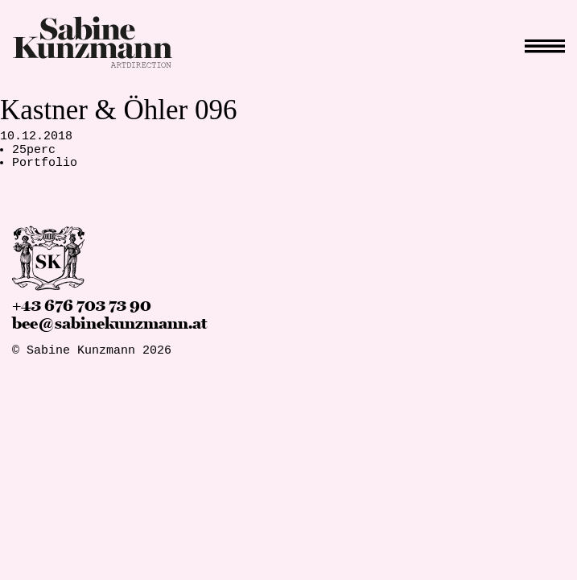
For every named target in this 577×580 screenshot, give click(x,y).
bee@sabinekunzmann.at (109, 324)
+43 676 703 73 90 (81, 306)
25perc (34, 150)
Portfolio (44, 163)
